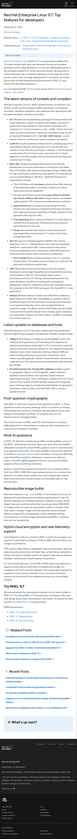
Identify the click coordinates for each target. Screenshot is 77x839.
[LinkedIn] (41, 743)
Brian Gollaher (13, 32)
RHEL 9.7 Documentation (22, 620)
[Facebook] (71, 743)
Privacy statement (8, 830)
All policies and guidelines (10, 833)
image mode (28, 493)
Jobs (41, 806)
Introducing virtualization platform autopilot (26, 692)
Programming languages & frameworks (50, 41)
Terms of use (44, 830)
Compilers (43, 37)
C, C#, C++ (25, 37)
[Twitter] (61, 743)
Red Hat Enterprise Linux (16, 61)
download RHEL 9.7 (21, 601)
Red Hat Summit (7, 818)
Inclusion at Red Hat (8, 815)
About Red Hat (7, 806)
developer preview (25, 453)
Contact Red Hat (7, 812)
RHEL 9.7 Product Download (23, 611)
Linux (28, 41)
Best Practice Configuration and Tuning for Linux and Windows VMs (36, 707)
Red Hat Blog (44, 812)
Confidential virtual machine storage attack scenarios (30, 687)
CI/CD (34, 37)
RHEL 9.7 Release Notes (21, 616)
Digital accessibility (46, 833)
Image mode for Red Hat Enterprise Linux (42, 45)
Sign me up (8, 788)
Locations (43, 809)
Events (4, 809)
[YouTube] (51, 743)
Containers (54, 37)
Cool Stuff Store (45, 815)
